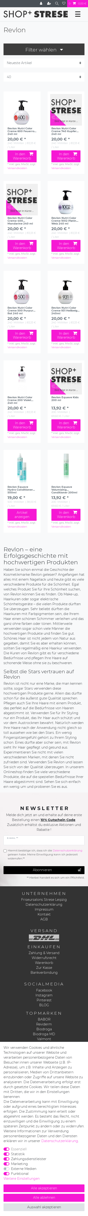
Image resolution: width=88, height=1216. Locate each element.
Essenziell (19, 1149)
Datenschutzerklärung (44, 904)
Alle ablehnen (44, 1197)
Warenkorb (44, 963)
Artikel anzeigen (22, 514)
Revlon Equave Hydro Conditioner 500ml (20, 489)
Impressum (44, 909)
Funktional (20, 1174)
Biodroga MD (44, 1034)
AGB (44, 919)
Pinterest (44, 1000)
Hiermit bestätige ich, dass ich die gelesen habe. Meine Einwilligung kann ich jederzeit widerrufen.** (45, 854)
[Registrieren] (50, 3)
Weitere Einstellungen (22, 1178)
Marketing (19, 1164)
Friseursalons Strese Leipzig (44, 900)
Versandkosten (17, 168)
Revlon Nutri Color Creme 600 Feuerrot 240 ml (21, 131)
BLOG (44, 1005)
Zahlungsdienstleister (28, 1159)
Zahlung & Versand (44, 953)
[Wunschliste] (64, 3)
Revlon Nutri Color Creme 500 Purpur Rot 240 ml (20, 310)
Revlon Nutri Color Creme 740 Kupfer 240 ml (64, 131)
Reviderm (44, 1024)
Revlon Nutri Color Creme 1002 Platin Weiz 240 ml (63, 221)
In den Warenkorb (23, 156)
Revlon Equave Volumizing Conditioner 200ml (64, 489)
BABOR (44, 1019)
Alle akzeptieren (44, 1188)
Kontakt (44, 914)
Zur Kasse (44, 968)
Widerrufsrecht (44, 958)
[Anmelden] (41, 3)
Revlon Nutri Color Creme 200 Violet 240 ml (20, 400)
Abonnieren (57, 870)
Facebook (44, 990)
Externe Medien (23, 1169)
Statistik (18, 1154)
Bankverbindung (44, 972)
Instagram (44, 995)
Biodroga (44, 1029)
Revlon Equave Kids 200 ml (65, 399)
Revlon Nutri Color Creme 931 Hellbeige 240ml (65, 310)
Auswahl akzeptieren (44, 1207)
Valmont (44, 1039)
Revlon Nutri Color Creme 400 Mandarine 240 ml (20, 221)
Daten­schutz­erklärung (59, 1141)
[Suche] (57, 3)
